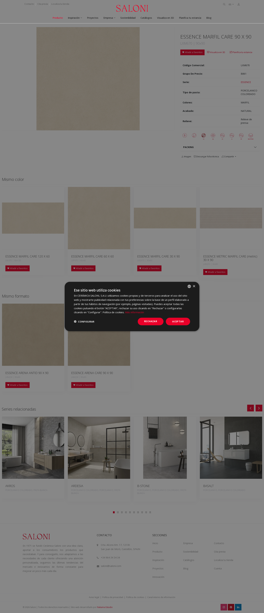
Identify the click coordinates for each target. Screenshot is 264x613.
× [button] (194, 286)
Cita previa (42, 3)
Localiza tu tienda (60, 3)
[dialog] (132, 306)
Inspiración (74, 17)
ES (230, 4)
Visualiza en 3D (165, 17)
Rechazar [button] (150, 321)
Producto (58, 17)
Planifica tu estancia (190, 17)
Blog (208, 17)
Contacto (29, 3)
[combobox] (189, 286)
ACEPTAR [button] (178, 321)
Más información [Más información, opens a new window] (134, 312)
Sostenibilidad (128, 17)
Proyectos (92, 17)
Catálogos (146, 17)
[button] (84, 321)
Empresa (108, 17)
